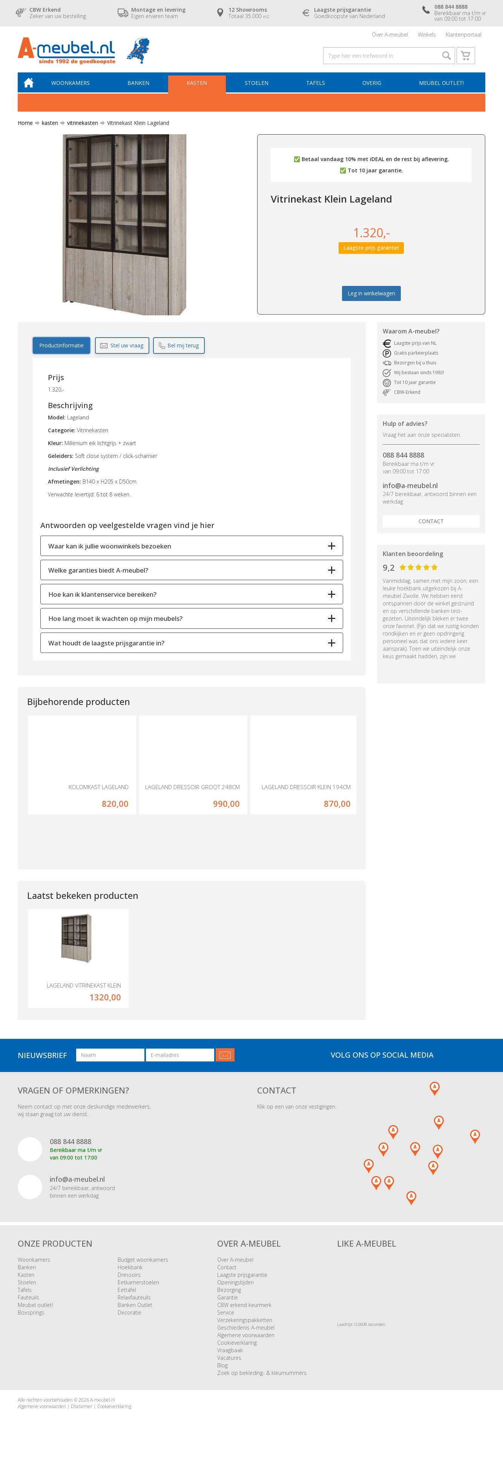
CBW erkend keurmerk (244, 1313)
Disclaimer (81, 1414)
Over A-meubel (390, 35)
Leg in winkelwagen (371, 300)
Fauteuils (28, 1305)
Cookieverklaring (237, 1351)
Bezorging (229, 1298)
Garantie (227, 1305)
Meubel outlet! (441, 89)
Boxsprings (31, 1320)
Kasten (200, 89)
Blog (222, 1373)
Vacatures (229, 1366)
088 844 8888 (403, 462)
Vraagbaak (230, 1358)
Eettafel (127, 1298)
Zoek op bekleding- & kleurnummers (262, 1381)
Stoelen (259, 89)
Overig (372, 89)
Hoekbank (130, 1275)
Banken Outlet (135, 1313)
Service (225, 1320)
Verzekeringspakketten (244, 1328)
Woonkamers (76, 89)
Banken (143, 89)
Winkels (427, 35)
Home (25, 130)
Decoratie (129, 1320)
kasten (47, 130)
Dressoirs (129, 1283)
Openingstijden (235, 1290)
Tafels (317, 89)
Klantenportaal (464, 35)
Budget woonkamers (143, 1268)
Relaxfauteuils (134, 1305)
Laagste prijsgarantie (242, 1283)
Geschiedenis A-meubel (246, 1335)
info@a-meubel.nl (410, 492)
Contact (431, 528)
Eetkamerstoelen (138, 1290)
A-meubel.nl (102, 1408)
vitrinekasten (80, 130)
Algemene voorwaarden (246, 1343)
